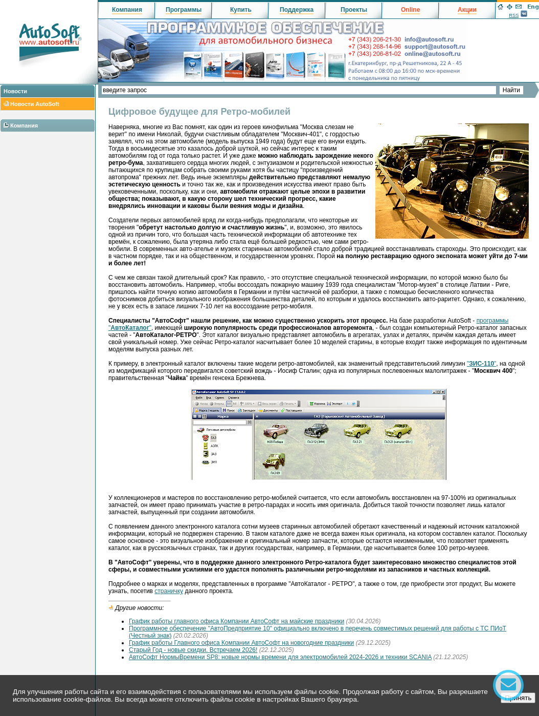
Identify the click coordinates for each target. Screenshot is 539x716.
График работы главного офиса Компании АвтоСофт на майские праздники (236, 621)
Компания (24, 125)
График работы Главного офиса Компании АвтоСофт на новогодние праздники (241, 642)
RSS (514, 15)
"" (481, 363)
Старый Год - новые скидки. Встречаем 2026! (193, 650)
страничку (168, 591)
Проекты (354, 9)
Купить (241, 9)
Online (410, 9)
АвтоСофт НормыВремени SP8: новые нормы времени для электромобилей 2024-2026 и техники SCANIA (280, 657)
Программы (183, 9)
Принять (518, 698)
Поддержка (296, 9)
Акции (467, 9)
